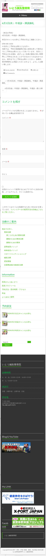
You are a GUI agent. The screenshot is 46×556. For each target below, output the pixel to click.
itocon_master (10, 70)
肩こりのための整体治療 (15, 235)
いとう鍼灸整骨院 (10, 535)
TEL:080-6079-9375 (9, 405)
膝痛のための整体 (13, 242)
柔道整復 (7, 261)
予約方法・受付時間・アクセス (14, 289)
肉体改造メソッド (11, 250)
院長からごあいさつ (9, 282)
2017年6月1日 (23, 70)
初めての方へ (7, 229)
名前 (4, 149)
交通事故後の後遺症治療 (13, 265)
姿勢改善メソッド (11, 247)
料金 (3, 293)
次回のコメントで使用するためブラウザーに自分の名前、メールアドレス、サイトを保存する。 (22, 190)
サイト (4, 174)
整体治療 (7, 232)
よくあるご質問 (8, 297)
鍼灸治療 (7, 258)
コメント (6, 118)
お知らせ (35, 70)
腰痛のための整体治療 (14, 239)
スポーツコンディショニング (15, 254)
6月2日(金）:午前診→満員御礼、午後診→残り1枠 (22, 89)
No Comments (10, 73)
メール (5, 161)
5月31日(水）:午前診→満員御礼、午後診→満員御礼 (22, 82)
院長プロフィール (9, 286)
